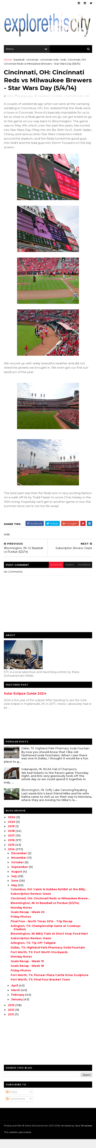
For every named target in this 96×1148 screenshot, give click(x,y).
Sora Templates (83, 1134)
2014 (12, 858)
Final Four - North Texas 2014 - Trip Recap (41, 930)
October (18, 871)
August (17, 880)
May (14, 894)
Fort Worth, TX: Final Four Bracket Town (40, 988)
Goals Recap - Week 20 (28, 921)
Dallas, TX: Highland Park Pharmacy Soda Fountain (55, 757)
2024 (12, 826)
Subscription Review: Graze (31, 902)
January (17, 1008)
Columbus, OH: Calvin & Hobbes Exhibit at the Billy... (49, 898)
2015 (11, 853)
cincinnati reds (49, 59)
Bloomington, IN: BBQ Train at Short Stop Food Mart (49, 942)
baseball (19, 59)
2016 (12, 849)
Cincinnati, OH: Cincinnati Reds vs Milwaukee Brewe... (50, 907)
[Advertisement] (19, 733)
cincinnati (32, 59)
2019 (12, 835)
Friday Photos (21, 925)
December (19, 862)
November (19, 866)
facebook (84, 573)
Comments (15, 1107)
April (15, 994)
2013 (11, 1014)
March (16, 999)
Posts (11, 1101)
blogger (55, 573)
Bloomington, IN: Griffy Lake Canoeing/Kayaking (54, 799)
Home (8, 59)
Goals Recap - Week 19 (27, 970)
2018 (12, 839)
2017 (12, 844)
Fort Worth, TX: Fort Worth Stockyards (39, 961)
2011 (11, 1023)
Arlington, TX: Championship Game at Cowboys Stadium (46, 936)
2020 (12, 830)
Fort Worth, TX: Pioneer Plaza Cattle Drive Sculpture (49, 983)
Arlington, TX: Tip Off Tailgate (33, 951)
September (20, 876)
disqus (69, 573)
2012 (11, 1018)
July (14, 885)
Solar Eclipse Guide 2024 (25, 702)
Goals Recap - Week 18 (27, 974)
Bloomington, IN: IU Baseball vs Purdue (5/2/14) (45, 912)
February (18, 1003)
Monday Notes (21, 916)
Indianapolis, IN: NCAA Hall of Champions (49, 778)
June (15, 889)
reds (63, 59)
